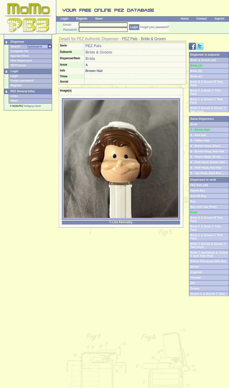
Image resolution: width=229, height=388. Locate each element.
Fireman (195, 277)
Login (64, 18)
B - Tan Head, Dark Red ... (207, 173)
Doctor (194, 266)
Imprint (219, 18)
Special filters (20, 56)
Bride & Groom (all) (203, 60)
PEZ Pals (130, 39)
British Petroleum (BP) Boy (208, 261)
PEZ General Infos (23, 91)
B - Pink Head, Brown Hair (207, 162)
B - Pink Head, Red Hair (205, 167)
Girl (192, 283)
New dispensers (21, 60)
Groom (194, 288)
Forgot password (22, 80)
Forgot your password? (154, 27)
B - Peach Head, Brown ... (207, 157)
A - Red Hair (198, 135)
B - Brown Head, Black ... (206, 146)
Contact (201, 18)
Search (15, 46)
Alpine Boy (197, 190)
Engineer (196, 272)
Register (81, 18)
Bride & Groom (153, 39)
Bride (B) (196, 71)
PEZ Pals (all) (199, 185)
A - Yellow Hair (200, 140)
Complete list (19, 51)
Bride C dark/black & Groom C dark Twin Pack (209, 254)
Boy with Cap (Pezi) (203, 207)
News (99, 18)
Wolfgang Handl (32, 106)
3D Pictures (18, 65)
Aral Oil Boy (198, 196)
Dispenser (17, 41)
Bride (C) (196, 76)
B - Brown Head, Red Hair (207, 151)
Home (185, 18)
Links (14, 96)
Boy (193, 201)
